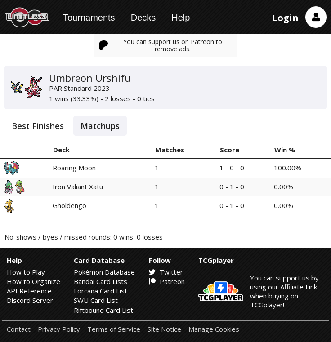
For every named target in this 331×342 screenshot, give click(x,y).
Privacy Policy (59, 329)
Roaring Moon (74, 167)
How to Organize (33, 281)
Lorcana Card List (100, 290)
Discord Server (30, 300)
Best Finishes (38, 125)
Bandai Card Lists (100, 281)
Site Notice (164, 329)
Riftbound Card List (103, 310)
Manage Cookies (213, 329)
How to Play (26, 271)
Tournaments (89, 17)
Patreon (167, 281)
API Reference (29, 290)
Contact (19, 329)
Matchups (100, 125)
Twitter (166, 271)
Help (180, 17)
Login (285, 18)
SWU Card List (96, 300)
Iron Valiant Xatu (78, 186)
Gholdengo (69, 205)
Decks (143, 17)
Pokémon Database (104, 271)
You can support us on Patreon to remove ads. (160, 45)
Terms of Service (113, 329)
